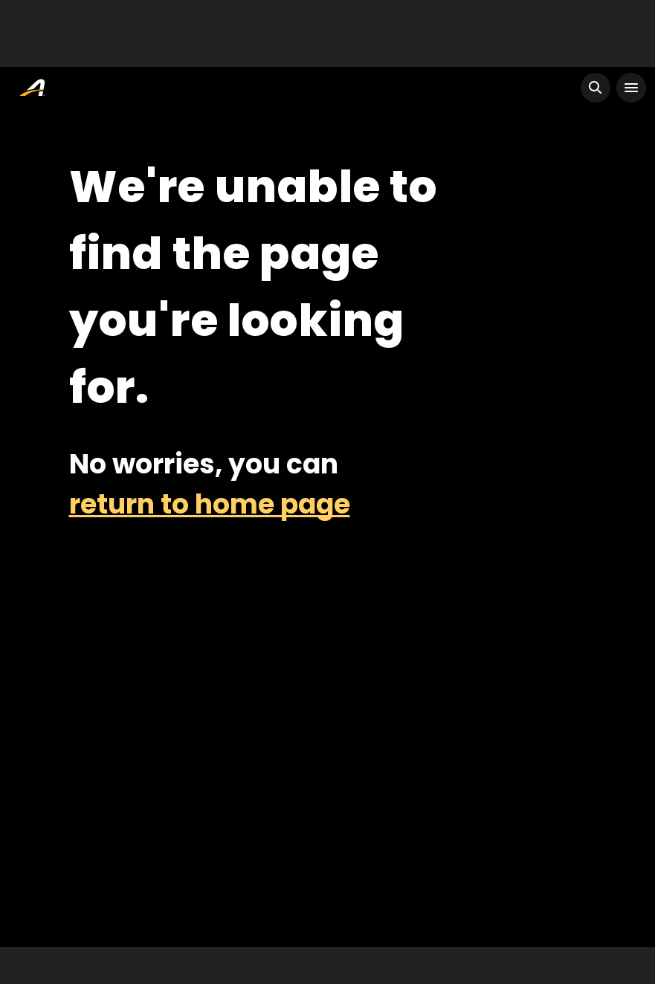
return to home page (209, 504)
